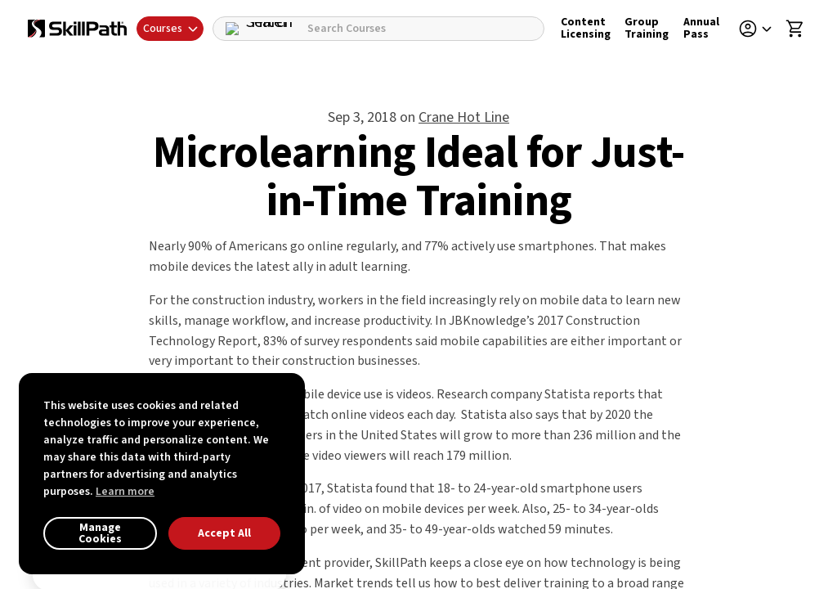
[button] (761, 28)
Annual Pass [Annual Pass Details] (701, 28)
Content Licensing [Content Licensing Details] (586, 28)
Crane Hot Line (463, 117)
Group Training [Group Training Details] (646, 28)
